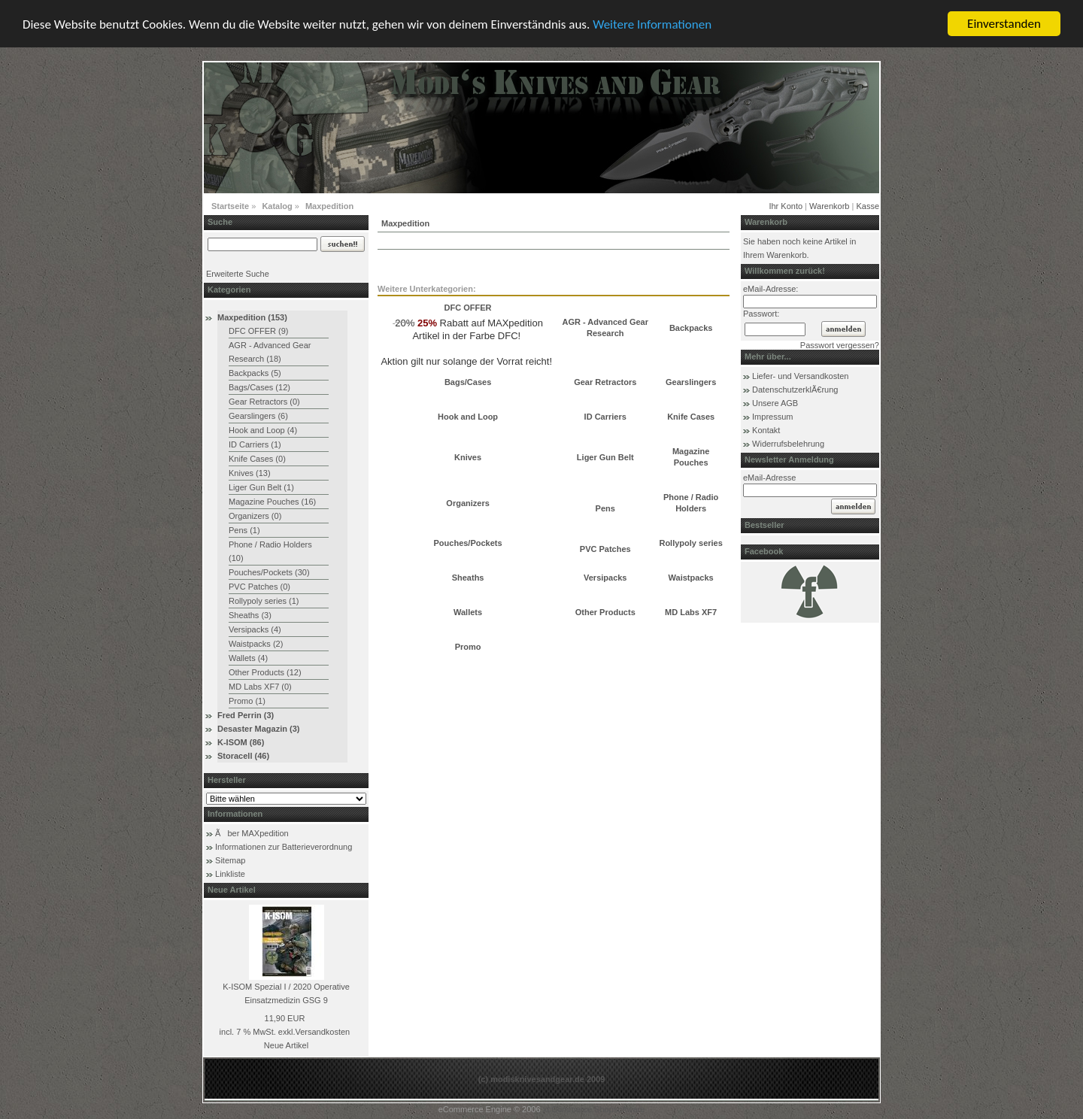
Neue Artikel (286, 1045)
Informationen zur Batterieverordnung (283, 846)
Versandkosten (322, 1031)
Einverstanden (1004, 24)
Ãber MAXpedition (252, 833)
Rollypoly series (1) (264, 600)
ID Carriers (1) (255, 444)
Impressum (772, 416)
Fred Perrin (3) (245, 715)
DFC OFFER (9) (258, 330)
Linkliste (230, 873)
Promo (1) (247, 700)
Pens (605, 508)
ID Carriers (605, 416)
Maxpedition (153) (252, 317)
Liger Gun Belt (605, 456)
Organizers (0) (255, 515)
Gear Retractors (605, 382)
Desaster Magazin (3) (258, 728)
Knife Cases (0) (257, 458)
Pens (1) (244, 530)
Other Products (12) (265, 672)
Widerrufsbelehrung (788, 443)
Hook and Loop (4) (263, 430)
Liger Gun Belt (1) (261, 487)
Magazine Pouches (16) (272, 501)
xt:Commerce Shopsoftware (594, 1109)
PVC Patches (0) (259, 586)
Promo (468, 646)
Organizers (467, 502)
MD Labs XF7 (691, 612)
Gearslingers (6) (258, 415)
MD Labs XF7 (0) (260, 686)
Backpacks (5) (255, 373)
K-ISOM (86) (240, 742)
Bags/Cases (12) (259, 387)
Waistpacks (691, 577)
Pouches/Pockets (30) (269, 572)
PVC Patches (605, 548)
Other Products (605, 612)
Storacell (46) (243, 755)
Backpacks (691, 327)
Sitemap (230, 860)
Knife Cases (690, 416)
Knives (467, 456)
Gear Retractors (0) (264, 401)
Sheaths (468, 577)
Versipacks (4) (255, 629)
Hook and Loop (468, 416)
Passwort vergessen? (839, 345)
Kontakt (766, 430)
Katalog (277, 206)
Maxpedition (329, 206)
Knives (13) (250, 473)
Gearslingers (691, 382)
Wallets (468, 612)
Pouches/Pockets (468, 542)
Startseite (230, 206)
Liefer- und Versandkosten (800, 376)
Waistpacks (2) (256, 643)
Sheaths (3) (250, 615)
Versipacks (605, 577)
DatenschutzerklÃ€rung (795, 389)
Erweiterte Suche (237, 273)
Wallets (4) (248, 658)
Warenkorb (829, 206)
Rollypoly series (690, 542)
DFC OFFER (468, 307)
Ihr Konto (785, 206)
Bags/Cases (467, 382)
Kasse (867, 206)
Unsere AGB (775, 403)
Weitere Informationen (652, 24)
